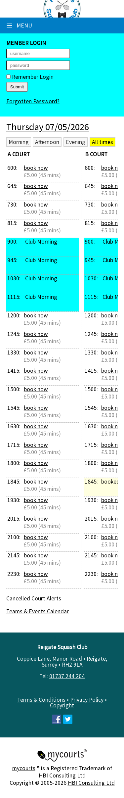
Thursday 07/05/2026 (47, 127)
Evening (75, 142)
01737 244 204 (67, 676)
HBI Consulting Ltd (62, 775)
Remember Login (30, 76)
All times (102, 142)
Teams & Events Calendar (37, 611)
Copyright (62, 705)
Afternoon (47, 142)
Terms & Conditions (41, 699)
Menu (19, 25)
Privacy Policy (86, 699)
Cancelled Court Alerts (33, 598)
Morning (19, 142)
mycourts (23, 768)
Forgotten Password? (33, 101)
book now (36, 167)
